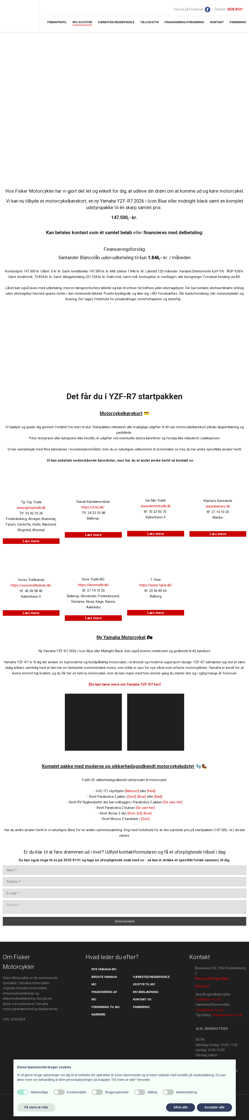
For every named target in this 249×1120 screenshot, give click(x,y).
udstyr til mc (144, 984)
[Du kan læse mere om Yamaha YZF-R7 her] (125, 684)
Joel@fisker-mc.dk (209, 1010)
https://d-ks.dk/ (92, 507)
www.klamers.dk (218, 506)
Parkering (238, 22)
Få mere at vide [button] (36, 1107)
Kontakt (217, 22)
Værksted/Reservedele (116, 22)
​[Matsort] (132, 791)
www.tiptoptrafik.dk (31, 508)
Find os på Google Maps (212, 978)
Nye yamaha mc (104, 969)
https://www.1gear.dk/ (155, 585)
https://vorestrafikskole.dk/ (31, 585)
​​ (235, 9)
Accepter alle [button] (214, 1107)
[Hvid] (151, 791)
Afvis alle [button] (180, 1107)
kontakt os (142, 999)
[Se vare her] (172, 802)
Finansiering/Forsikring (184, 22)
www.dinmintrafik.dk (155, 506)
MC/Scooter (82, 22)
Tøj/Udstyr (149, 22)
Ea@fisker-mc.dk (208, 999)
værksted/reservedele (151, 977)
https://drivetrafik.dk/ (93, 585)
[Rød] (158, 797)
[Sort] (131, 797)
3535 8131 (202, 986)
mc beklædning (145, 992)
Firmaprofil (57, 22)
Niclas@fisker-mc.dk (227, 1015)
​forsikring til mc (105, 1007)
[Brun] (141, 797)
